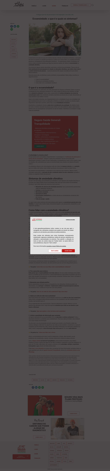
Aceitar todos (68, 250)
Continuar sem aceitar (70, 219)
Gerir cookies (54, 250)
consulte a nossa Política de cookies (56, 246)
